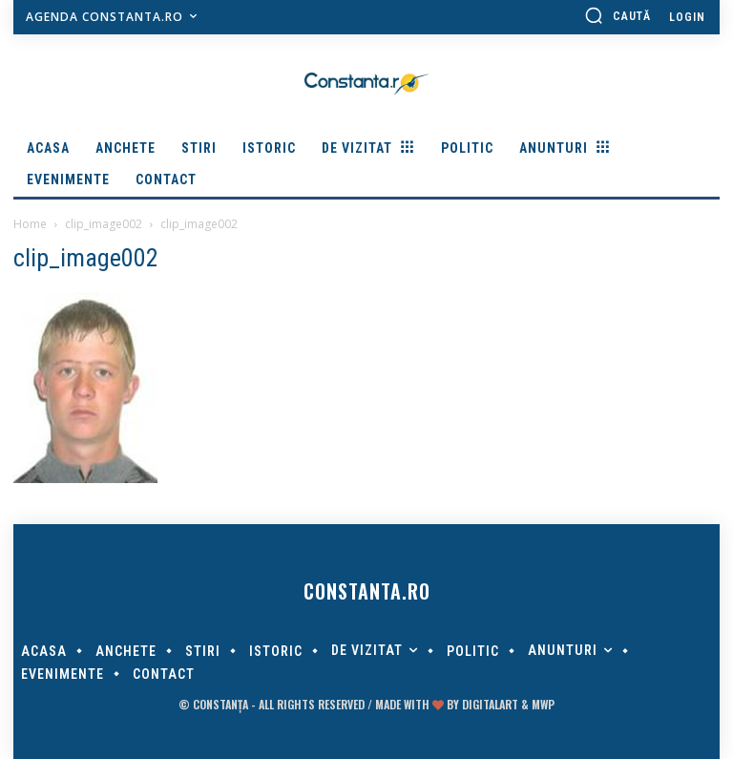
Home (30, 224)
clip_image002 (103, 224)
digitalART (490, 704)
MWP (543, 704)
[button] (617, 15)
